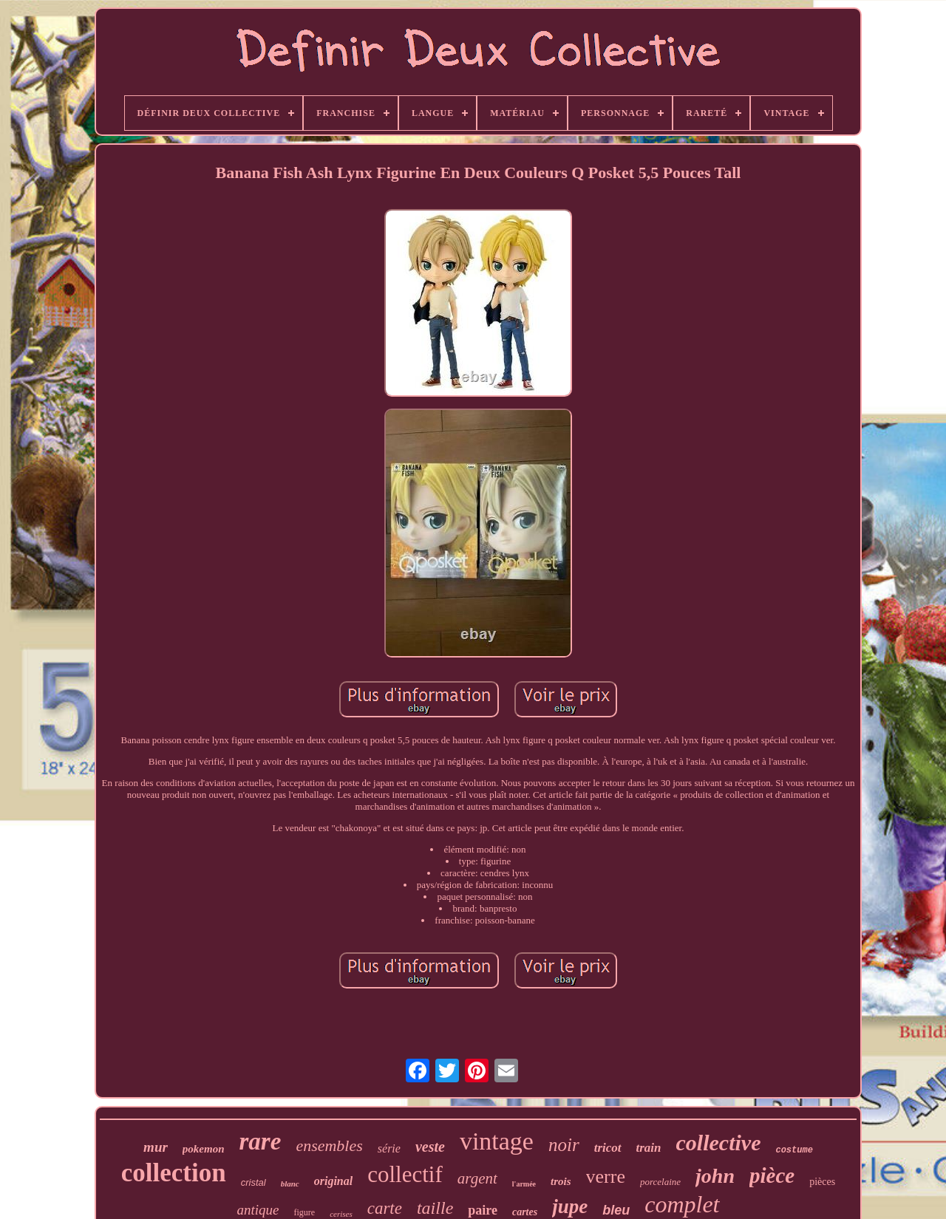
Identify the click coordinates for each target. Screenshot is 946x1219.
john (715, 1175)
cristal (253, 1182)
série (389, 1148)
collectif (405, 1174)
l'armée (524, 1184)
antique (257, 1210)
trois (561, 1181)
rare (260, 1141)
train (648, 1148)
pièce (771, 1175)
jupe (570, 1206)
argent (477, 1178)
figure (304, 1212)
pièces (822, 1181)
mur (155, 1147)
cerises (341, 1213)
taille (435, 1208)
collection (173, 1172)
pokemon (204, 1149)
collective (718, 1142)
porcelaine (660, 1181)
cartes (524, 1212)
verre (605, 1176)
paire (482, 1210)
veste (430, 1146)
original (333, 1181)
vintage (497, 1141)
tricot (608, 1148)
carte (384, 1208)
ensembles (329, 1145)
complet (681, 1204)
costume (793, 1150)
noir (563, 1145)
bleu (616, 1210)
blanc (290, 1183)
